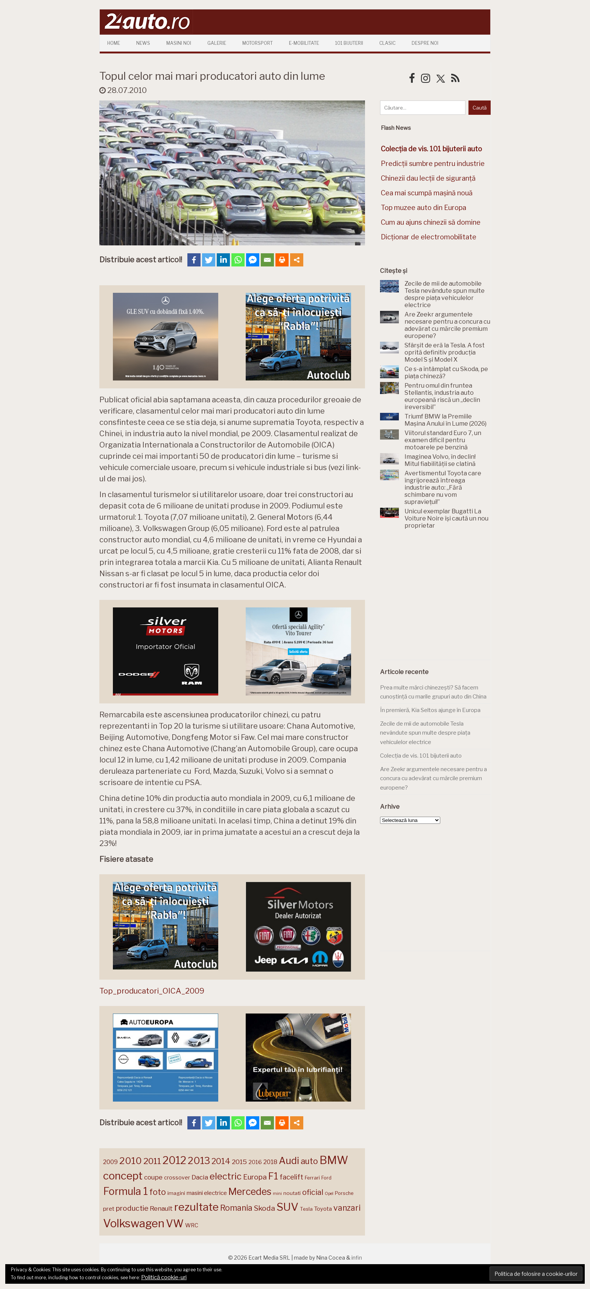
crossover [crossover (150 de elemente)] (177, 1178)
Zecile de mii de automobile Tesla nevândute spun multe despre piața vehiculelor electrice (425, 733)
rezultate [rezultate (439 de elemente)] (196, 1207)
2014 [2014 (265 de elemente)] (220, 1161)
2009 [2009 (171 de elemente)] (110, 1162)
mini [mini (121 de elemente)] (277, 1193)
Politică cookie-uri (164, 1277)
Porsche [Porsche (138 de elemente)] (344, 1193)
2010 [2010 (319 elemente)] (130, 1160)
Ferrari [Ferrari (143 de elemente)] (312, 1178)
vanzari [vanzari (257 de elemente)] (346, 1208)
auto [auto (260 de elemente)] (309, 1161)
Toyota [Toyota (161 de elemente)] (323, 1208)
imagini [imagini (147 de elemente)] (176, 1193)
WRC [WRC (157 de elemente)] (191, 1225)
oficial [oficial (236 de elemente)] (312, 1192)
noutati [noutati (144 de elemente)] (292, 1193)
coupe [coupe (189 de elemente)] (153, 1177)
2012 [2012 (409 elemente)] (174, 1160)
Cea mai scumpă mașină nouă (427, 193)
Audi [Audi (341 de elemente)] (289, 1160)
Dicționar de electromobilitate (428, 237)
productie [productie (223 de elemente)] (132, 1208)
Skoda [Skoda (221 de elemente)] (264, 1208)
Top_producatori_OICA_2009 (151, 990)
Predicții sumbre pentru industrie (433, 163)
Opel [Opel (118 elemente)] (329, 1193)
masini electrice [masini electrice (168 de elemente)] (207, 1192)
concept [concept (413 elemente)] (123, 1175)
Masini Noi (178, 43)
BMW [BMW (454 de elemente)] (333, 1160)
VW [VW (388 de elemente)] (175, 1223)
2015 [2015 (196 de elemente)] (239, 1162)
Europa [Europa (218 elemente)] (255, 1177)
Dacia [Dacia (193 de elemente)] (200, 1177)
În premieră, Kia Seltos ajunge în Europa (430, 710)
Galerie (216, 43)
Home (113, 43)
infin (356, 1257)
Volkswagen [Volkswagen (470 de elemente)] (133, 1223)
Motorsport (257, 43)
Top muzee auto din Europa (423, 208)
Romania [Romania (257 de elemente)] (236, 1208)
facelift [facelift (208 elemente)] (291, 1177)
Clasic (387, 43)
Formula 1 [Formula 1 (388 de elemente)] (125, 1191)
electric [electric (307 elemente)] (226, 1176)
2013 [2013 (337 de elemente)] (199, 1160)
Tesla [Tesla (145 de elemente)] (306, 1209)
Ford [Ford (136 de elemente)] (326, 1178)
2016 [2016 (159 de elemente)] (255, 1162)
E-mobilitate (304, 43)
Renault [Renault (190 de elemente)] (161, 1208)
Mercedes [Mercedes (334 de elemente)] (249, 1191)
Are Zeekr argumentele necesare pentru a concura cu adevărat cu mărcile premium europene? (433, 778)
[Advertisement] (436, 598)
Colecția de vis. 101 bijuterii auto (421, 755)
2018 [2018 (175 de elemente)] (270, 1162)
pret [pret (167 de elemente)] (108, 1208)
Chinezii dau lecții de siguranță (428, 178)
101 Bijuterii (349, 43)
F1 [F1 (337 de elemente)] (273, 1176)
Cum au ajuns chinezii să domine (431, 222)
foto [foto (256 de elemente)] (157, 1192)
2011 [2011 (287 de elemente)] (152, 1161)
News (143, 43)
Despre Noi (425, 43)
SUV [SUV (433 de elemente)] (287, 1207)
